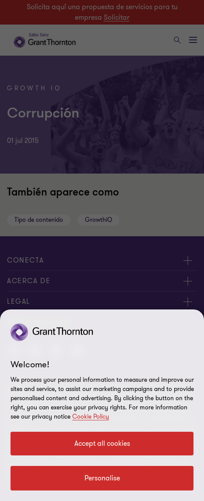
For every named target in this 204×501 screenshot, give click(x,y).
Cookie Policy (90, 416)
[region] (102, 405)
